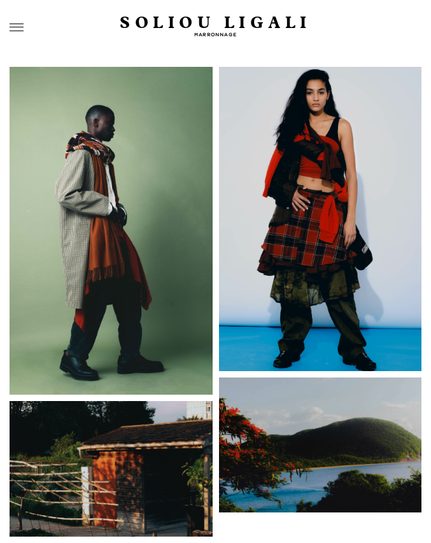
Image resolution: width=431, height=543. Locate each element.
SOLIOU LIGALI (215, 23)
